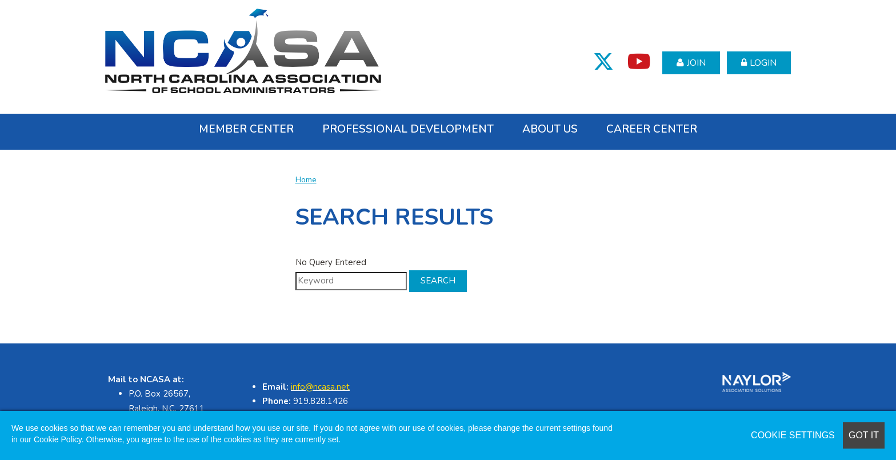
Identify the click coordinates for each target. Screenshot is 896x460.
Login (763, 63)
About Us (550, 129)
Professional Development (408, 129)
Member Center (246, 129)
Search (438, 280)
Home (306, 179)
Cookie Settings (793, 435)
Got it (864, 435)
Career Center (651, 129)
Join (696, 63)
